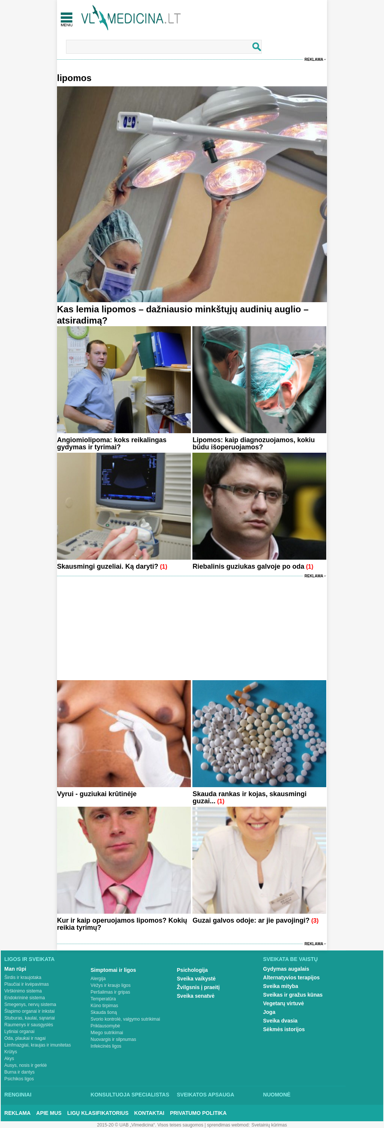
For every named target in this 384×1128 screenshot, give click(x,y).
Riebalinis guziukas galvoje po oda (248, 566)
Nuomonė (277, 1095)
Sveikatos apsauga (205, 1095)
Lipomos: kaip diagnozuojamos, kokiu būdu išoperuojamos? (253, 443)
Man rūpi (15, 969)
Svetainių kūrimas (269, 1125)
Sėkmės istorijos (284, 1029)
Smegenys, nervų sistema (30, 1004)
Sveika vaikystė (196, 979)
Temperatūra (103, 998)
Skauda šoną (104, 1012)
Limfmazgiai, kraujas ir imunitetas (37, 1045)
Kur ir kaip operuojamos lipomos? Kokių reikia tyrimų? (122, 924)
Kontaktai (149, 1113)
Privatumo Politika (198, 1113)
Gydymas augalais (286, 969)
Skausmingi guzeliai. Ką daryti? (107, 566)
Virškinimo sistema (23, 991)
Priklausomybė (105, 1026)
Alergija (98, 978)
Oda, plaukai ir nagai (25, 1038)
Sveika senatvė (195, 996)
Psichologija (192, 970)
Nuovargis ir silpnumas (113, 1039)
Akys (9, 1058)
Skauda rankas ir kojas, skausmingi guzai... (249, 797)
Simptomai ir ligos (113, 970)
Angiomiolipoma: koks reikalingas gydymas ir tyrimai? (111, 443)
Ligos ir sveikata (29, 959)
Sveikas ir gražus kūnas (293, 995)
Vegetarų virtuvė (283, 1003)
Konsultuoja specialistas (130, 1095)
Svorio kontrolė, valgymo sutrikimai (125, 1019)
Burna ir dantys (19, 1072)
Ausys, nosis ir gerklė (25, 1065)
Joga (269, 1012)
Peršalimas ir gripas (110, 992)
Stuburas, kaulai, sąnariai (29, 1018)
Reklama (313, 59)
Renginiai (18, 1095)
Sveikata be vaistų (290, 959)
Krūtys (10, 1051)
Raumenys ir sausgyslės (28, 1024)
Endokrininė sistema (24, 997)
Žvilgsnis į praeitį (198, 987)
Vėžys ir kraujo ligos (111, 985)
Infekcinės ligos (106, 1046)
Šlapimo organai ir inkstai (29, 1011)
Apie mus (49, 1113)
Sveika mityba (280, 986)
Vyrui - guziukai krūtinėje (96, 794)
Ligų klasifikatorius (98, 1113)
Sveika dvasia (280, 1021)
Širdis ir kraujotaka (23, 977)
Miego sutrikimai (107, 1032)
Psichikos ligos (19, 1078)
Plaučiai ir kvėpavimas (26, 984)
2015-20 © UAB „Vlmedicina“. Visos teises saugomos (150, 1125)
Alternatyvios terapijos (291, 977)
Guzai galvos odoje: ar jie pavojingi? (250, 920)
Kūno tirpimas (104, 1005)
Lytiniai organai (19, 1031)
